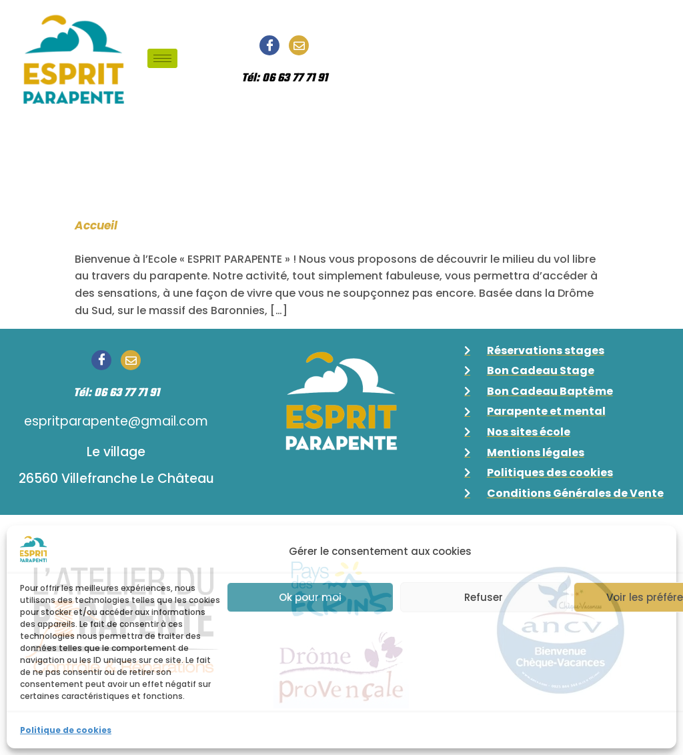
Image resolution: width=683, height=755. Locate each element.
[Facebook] (269, 45)
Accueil (96, 225)
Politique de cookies (65, 730)
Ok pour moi (310, 597)
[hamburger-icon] (162, 58)
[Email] (299, 45)
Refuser (483, 597)
